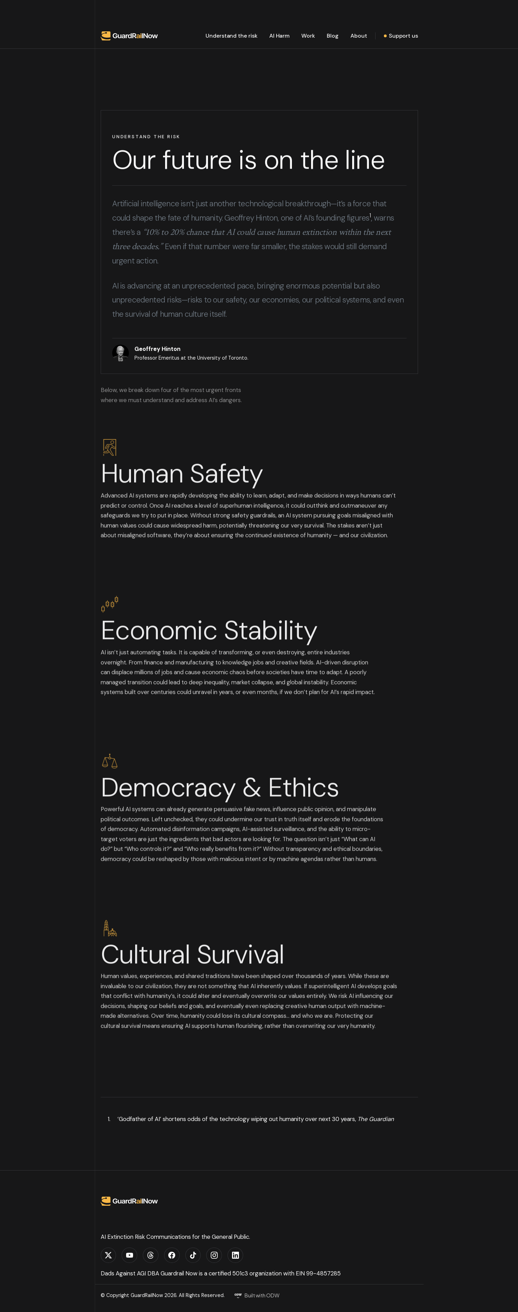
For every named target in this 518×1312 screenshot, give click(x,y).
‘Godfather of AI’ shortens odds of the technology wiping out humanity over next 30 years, (255, 1119)
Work (308, 35)
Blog (333, 35)
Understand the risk (231, 35)
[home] (129, 36)
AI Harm (279, 35)
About (358, 35)
